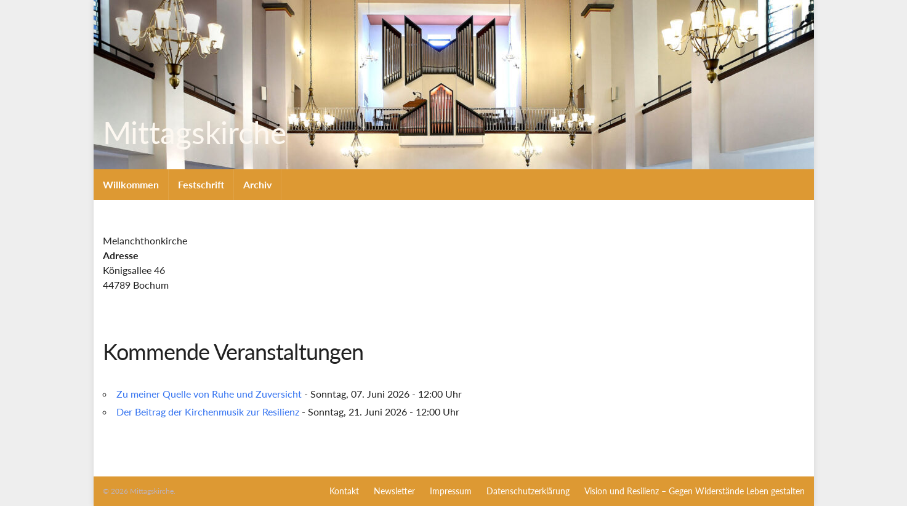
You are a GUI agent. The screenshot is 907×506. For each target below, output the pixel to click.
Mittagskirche (191, 132)
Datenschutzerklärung (528, 491)
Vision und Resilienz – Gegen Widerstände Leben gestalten (694, 491)
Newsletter (394, 491)
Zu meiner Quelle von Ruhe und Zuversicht (209, 394)
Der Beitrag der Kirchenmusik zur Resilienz (207, 411)
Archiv (257, 184)
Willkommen (131, 184)
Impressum (451, 491)
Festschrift (201, 184)
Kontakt (344, 491)
